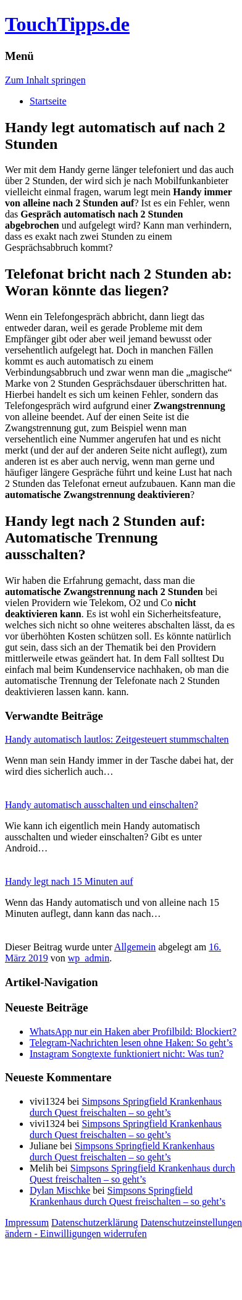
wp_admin (89, 958)
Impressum (27, 1222)
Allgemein (135, 947)
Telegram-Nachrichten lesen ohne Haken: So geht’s (131, 1042)
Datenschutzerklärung (94, 1222)
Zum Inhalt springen (45, 80)
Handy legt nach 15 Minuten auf (69, 881)
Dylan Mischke (60, 1190)
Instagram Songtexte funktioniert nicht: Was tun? (126, 1054)
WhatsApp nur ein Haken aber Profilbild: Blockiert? (133, 1031)
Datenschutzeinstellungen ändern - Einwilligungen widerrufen (123, 1228)
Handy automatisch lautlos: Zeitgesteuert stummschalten (117, 739)
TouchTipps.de (67, 24)
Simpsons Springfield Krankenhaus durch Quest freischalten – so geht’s (126, 1107)
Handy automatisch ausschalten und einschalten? (101, 805)
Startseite (48, 101)
